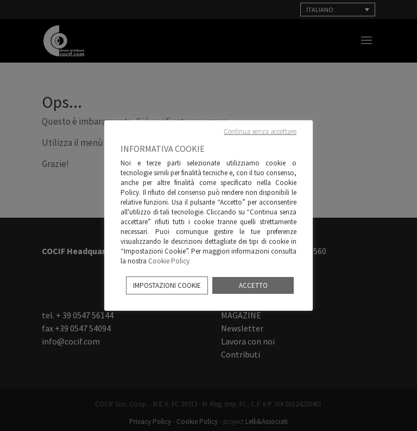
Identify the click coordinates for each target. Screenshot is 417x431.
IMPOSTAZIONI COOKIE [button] (167, 285)
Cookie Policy (168, 261)
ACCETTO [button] (253, 285)
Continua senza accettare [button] (260, 131)
